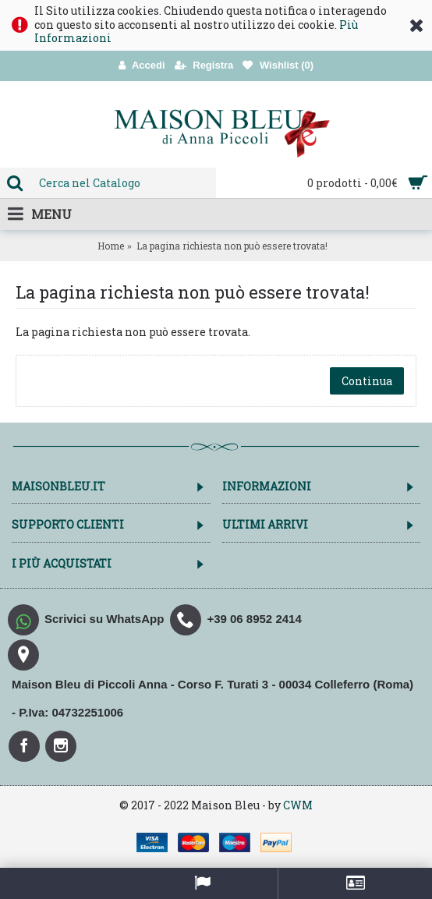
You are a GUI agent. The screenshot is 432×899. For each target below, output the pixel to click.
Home (110, 245)
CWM (298, 805)
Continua (367, 380)
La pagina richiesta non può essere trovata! (232, 245)
